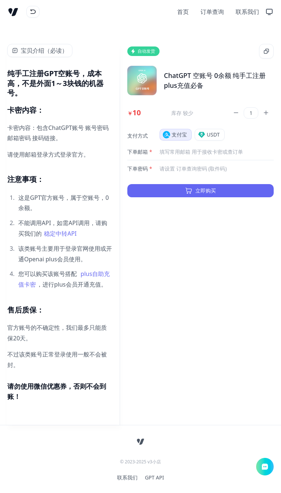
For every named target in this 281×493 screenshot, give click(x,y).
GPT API (154, 477)
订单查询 (212, 12)
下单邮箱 (139, 151)
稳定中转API (60, 233)
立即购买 (200, 190)
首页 (183, 12)
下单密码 (139, 168)
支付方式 (137, 135)
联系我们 (247, 12)
